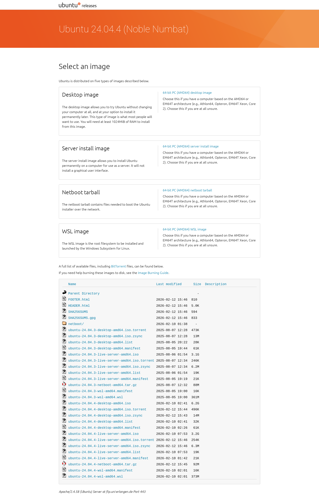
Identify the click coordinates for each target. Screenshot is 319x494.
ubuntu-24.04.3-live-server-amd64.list (104, 367)
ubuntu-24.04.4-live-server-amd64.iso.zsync (109, 435)
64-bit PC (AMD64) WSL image (184, 229)
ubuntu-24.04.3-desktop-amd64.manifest (104, 344)
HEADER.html (79, 304)
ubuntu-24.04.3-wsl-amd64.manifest (100, 384)
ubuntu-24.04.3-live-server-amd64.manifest (108, 372)
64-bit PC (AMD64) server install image (191, 146)
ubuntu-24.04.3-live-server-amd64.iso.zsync (109, 361)
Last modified (169, 284)
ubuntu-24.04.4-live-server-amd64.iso (103, 424)
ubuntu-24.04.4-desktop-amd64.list (100, 412)
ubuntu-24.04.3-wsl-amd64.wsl (95, 389)
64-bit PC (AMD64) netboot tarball (187, 190)
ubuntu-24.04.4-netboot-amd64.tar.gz (102, 452)
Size (197, 284)
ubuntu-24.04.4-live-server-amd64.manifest (108, 446)
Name (72, 284)
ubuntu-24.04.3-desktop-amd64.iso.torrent (107, 327)
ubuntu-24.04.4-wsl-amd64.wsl (95, 463)
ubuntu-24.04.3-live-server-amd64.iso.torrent (111, 355)
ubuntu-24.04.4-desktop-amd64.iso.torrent (107, 401)
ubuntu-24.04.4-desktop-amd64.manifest (104, 418)
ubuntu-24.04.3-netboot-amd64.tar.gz (102, 378)
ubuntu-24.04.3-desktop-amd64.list (100, 338)
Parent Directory (84, 293)
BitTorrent (118, 266)
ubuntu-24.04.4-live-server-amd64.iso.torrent (111, 429)
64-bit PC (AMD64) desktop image (187, 92)
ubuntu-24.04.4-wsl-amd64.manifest (100, 458)
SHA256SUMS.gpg (82, 315)
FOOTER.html (79, 298)
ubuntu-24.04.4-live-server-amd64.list (104, 441)
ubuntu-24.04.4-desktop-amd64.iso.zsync (105, 407)
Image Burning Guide (153, 273)
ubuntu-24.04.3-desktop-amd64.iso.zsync (105, 332)
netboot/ (76, 321)
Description (216, 284)
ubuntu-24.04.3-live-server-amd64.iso (103, 350)
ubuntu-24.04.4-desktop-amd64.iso (99, 395)
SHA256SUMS (78, 310)
